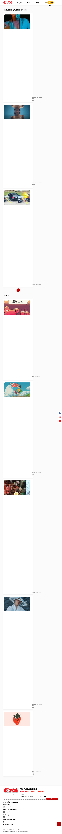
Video (33, 284)
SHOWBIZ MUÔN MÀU (34, 99)
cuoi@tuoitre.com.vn (8, 811)
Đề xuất (38, 3)
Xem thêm (18, 290)
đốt (25, 10)
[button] (46, 2)
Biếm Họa (33, 377)
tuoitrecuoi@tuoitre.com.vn (10, 817)
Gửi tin (50, 2)
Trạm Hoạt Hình (33, 474)
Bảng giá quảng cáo (52, 798)
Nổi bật (29, 3)
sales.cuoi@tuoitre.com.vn (10, 806)
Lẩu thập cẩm (33, 773)
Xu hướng (19, 3)
